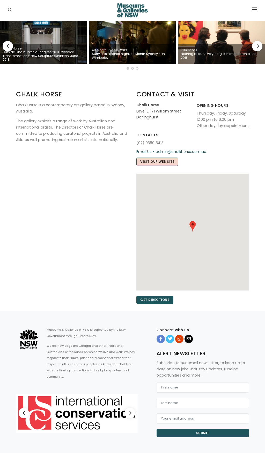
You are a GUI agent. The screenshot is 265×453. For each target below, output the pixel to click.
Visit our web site (157, 161)
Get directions (155, 300)
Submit (202, 433)
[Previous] (8, 46)
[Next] (257, 46)
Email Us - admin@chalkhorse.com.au (171, 151)
